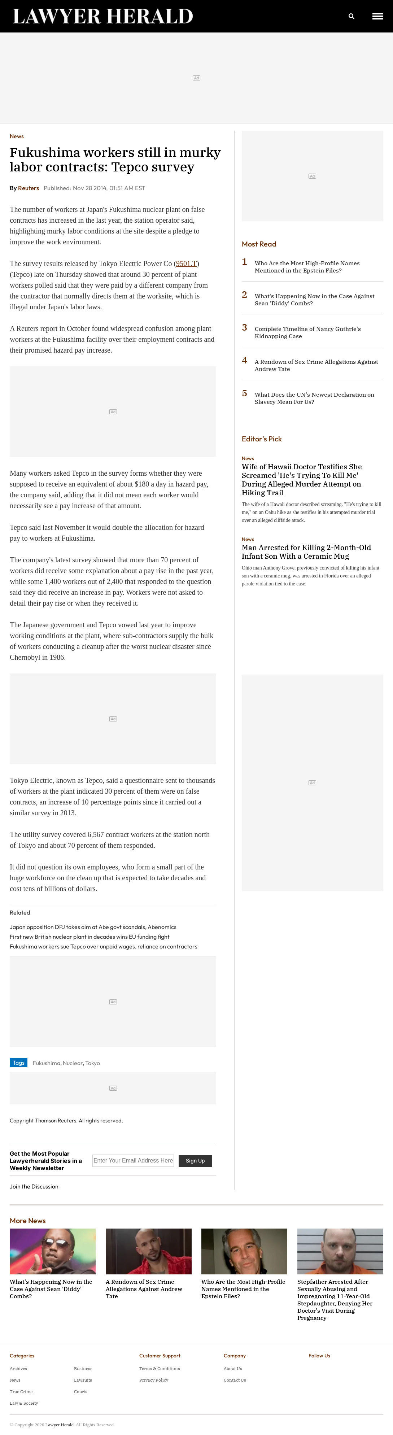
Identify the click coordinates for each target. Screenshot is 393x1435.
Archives (18, 1368)
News (17, 136)
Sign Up (195, 1160)
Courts (80, 1391)
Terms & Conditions (159, 1368)
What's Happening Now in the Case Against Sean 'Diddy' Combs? (51, 1289)
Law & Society (24, 1403)
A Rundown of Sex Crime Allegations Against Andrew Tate (144, 1289)
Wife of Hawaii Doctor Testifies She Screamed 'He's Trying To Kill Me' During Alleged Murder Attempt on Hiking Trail (302, 479)
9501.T (186, 263)
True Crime (21, 1391)
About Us (233, 1368)
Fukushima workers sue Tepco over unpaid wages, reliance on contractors (103, 946)
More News (28, 1220)
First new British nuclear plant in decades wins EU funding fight (90, 936)
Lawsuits (83, 1380)
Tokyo (92, 1063)
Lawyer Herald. (60, 1424)
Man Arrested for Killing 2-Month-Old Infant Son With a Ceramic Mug (306, 551)
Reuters (29, 188)
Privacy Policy (153, 1380)
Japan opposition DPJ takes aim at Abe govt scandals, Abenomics (93, 926)
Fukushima (46, 1063)
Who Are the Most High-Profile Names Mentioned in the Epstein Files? (307, 266)
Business (83, 1368)
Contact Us (235, 1380)
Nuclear (73, 1063)
